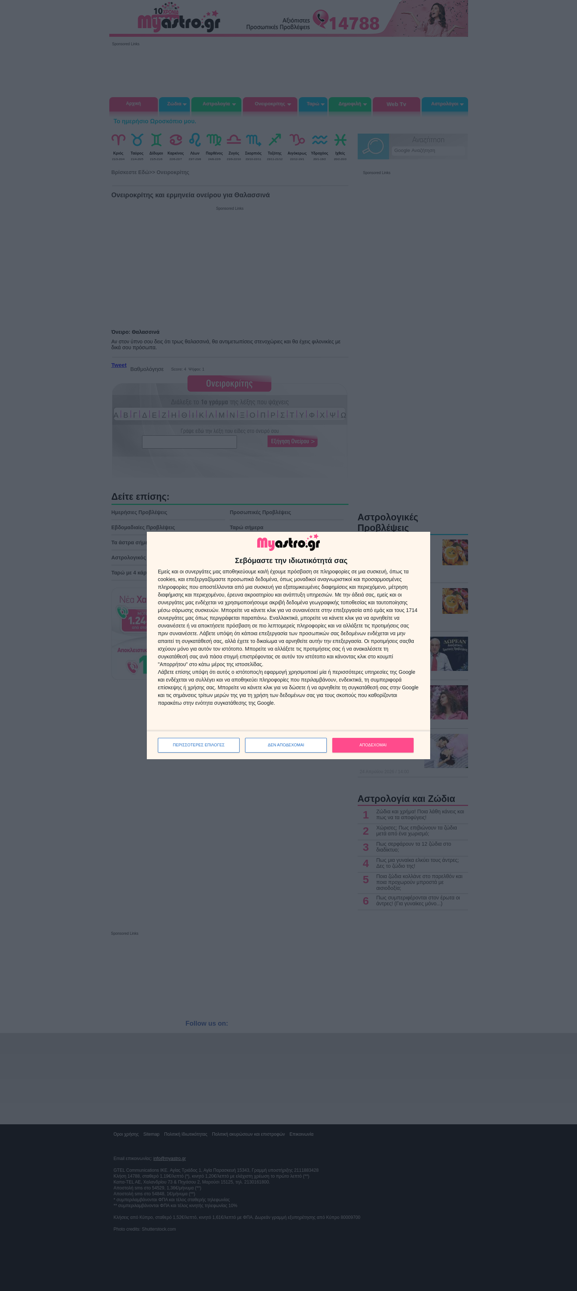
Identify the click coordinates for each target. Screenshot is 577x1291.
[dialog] (288, 645)
